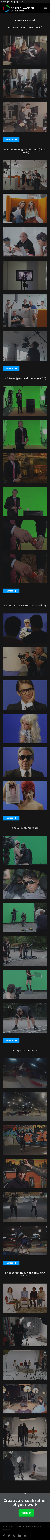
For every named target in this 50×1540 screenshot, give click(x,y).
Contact (26, 1512)
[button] (45, 8)
